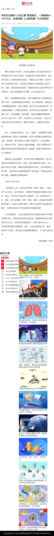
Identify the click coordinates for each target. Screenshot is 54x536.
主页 (2, 9)
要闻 (8, 9)
